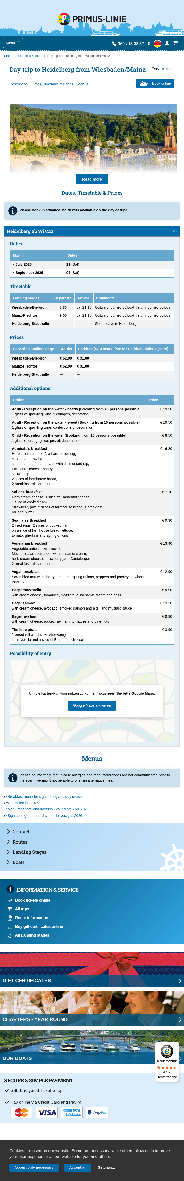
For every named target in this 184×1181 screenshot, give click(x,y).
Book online (155, 83)
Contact (18, 831)
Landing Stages (26, 852)
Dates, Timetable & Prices (52, 84)
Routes (17, 842)
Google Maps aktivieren (92, 705)
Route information (28, 918)
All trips (18, 909)
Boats (16, 862)
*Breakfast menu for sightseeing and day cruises (44, 796)
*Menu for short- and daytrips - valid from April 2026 (47, 809)
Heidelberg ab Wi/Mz (30, 231)
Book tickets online (29, 900)
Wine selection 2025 (22, 803)
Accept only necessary (34, 1167)
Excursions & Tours (29, 56)
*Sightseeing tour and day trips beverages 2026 (44, 815)
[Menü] (176, 1045)
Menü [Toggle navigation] (13, 43)
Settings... (106, 1167)
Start (7, 56)
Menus (82, 84)
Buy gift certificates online (35, 926)
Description (19, 84)
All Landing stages (28, 935)
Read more (92, 179)
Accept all (77, 1167)
